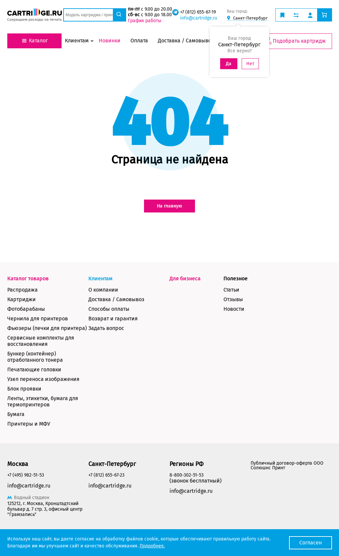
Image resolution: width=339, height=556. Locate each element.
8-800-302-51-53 (187, 475)
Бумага (15, 414)
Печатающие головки (34, 369)
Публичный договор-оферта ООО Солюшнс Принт (287, 465)
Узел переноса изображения (43, 379)
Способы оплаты (108, 309)
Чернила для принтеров (37, 318)
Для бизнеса (185, 278)
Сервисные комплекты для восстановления (40, 341)
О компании (103, 290)
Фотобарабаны (26, 309)
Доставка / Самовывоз (116, 299)
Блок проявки (24, 389)
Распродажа (22, 290)
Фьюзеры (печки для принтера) (47, 328)
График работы (144, 20)
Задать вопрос (106, 328)
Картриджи (21, 299)
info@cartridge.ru (198, 18)
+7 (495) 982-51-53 (25, 475)
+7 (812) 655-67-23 (106, 475)
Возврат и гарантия (113, 318)
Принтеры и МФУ (28, 424)
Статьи (231, 290)
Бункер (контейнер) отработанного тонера (35, 356)
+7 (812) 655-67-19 (198, 12)
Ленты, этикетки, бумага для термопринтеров (42, 401)
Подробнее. (152, 546)
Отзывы (233, 299)
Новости (233, 309)
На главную (169, 206)
